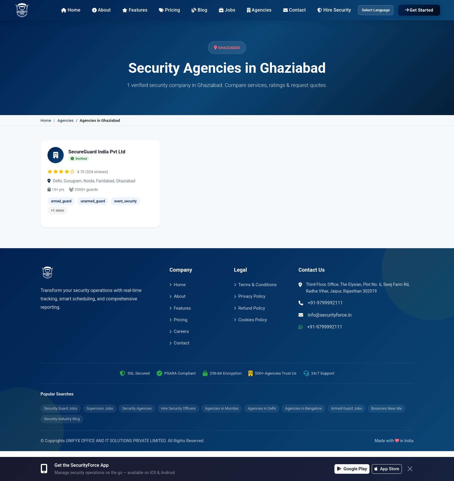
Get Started (419, 10)
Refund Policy (249, 308)
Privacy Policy (250, 296)
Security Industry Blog (62, 419)
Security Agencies (137, 408)
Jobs (227, 10)
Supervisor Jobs (100, 408)
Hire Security (334, 10)
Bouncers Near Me (386, 408)
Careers (179, 331)
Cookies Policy (250, 319)
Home (70, 10)
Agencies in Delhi (262, 408)
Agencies (259, 10)
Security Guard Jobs (60, 408)
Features (134, 10)
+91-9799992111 (325, 303)
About (101, 10)
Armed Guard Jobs (346, 408)
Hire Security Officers (178, 408)
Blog (199, 10)
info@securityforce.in (330, 315)
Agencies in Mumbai (222, 408)
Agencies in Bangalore (303, 408)
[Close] (410, 468)
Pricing (169, 10)
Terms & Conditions (255, 284)
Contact (294, 10)
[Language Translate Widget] (375, 10)
